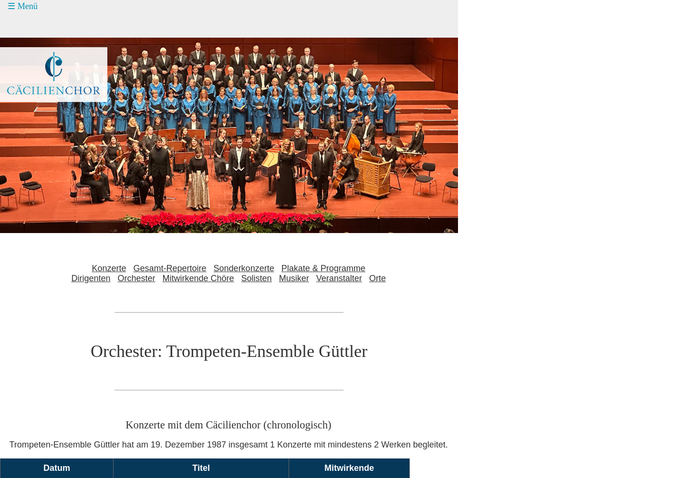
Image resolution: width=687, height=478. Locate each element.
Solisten (256, 278)
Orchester (136, 278)
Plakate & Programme (323, 268)
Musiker (294, 278)
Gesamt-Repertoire (170, 268)
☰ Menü (23, 6)
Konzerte (109, 268)
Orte (377, 278)
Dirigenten (90, 278)
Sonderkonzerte (244, 268)
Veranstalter (339, 278)
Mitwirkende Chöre (198, 278)
